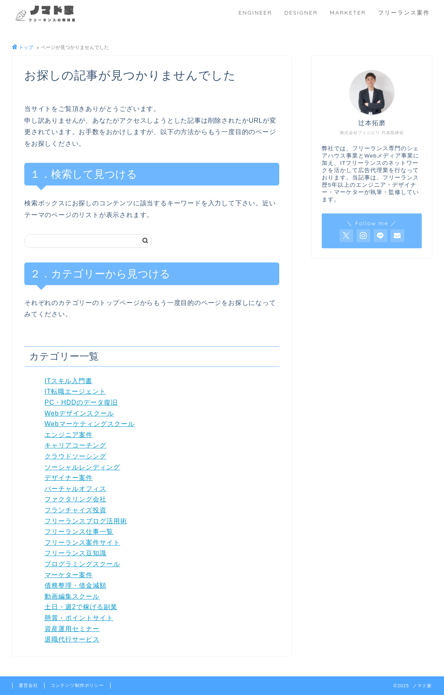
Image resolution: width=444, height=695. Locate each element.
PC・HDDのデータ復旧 (81, 402)
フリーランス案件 (404, 12)
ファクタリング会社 (75, 499)
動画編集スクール (72, 596)
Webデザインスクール (79, 413)
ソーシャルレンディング (82, 467)
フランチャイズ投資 (75, 510)
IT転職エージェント (75, 391)
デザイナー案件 (69, 477)
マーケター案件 (69, 574)
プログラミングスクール (82, 564)
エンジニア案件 (69, 434)
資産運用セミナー (72, 628)
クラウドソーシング (75, 456)
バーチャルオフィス (75, 488)
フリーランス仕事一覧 (79, 531)
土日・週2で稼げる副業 (81, 606)
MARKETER (348, 12)
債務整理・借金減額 (75, 585)
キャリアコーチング (75, 445)
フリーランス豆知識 (75, 553)
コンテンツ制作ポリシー (77, 685)
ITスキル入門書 (68, 380)
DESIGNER (301, 12)
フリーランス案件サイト (82, 542)
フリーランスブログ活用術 (86, 521)
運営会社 (28, 685)
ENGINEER (255, 12)
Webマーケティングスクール (90, 423)
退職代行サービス (72, 639)
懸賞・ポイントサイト (79, 617)
